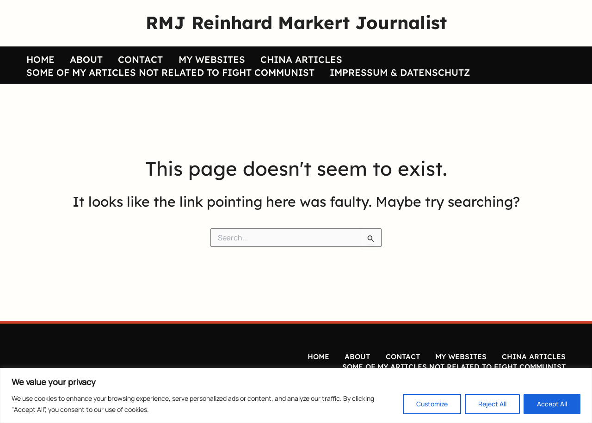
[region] (296, 395)
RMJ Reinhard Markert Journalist (296, 23)
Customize (432, 403)
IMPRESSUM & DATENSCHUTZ (391, 75)
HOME (37, 56)
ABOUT (77, 56)
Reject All (492, 403)
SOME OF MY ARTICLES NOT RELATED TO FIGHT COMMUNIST (167, 75)
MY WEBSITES (190, 56)
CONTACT (125, 56)
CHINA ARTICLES (273, 56)
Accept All (552, 403)
